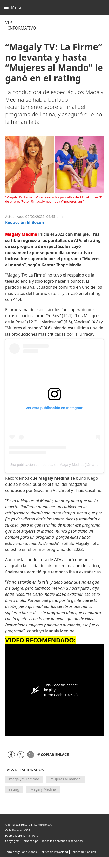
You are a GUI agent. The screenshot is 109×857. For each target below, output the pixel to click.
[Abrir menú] (16, 7)
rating (14, 789)
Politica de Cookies (83, 852)
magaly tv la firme (24, 779)
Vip (8, 22)
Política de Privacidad (53, 852)
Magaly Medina (43, 789)
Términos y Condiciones (21, 852)
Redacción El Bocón (24, 222)
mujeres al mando (65, 779)
